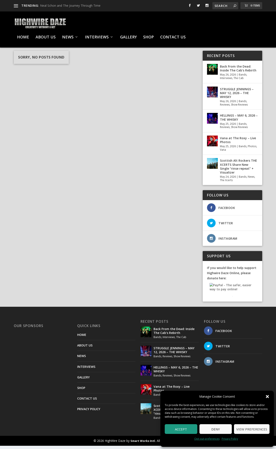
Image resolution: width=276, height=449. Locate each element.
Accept (181, 429)
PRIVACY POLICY (88, 412)
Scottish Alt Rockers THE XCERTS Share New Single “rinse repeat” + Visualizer (238, 170)
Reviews (225, 108)
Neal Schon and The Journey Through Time (70, 5)
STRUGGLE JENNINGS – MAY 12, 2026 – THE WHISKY (237, 96)
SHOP (148, 35)
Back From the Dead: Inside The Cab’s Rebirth (238, 72)
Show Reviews (239, 108)
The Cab (239, 81)
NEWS (68, 35)
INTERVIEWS (97, 35)
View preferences (251, 429)
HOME (23, 35)
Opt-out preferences (207, 439)
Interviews (226, 81)
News (251, 180)
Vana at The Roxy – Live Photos (238, 143)
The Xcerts (226, 183)
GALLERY (128, 35)
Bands (242, 78)
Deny (215, 429)
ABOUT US (46, 35)
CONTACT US (173, 35)
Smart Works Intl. (143, 444)
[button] (267, 396)
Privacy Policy (230, 439)
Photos (252, 149)
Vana (223, 153)
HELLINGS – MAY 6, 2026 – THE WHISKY (239, 121)
